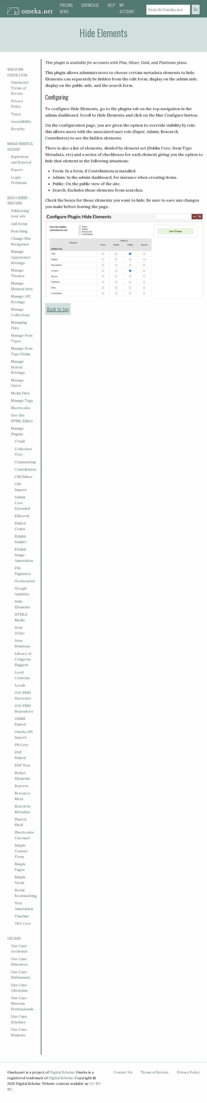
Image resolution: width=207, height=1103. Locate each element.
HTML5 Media (21, 617)
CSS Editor (24, 477)
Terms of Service (155, 1072)
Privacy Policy (17, 104)
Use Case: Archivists (19, 949)
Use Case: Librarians (19, 988)
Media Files (20, 393)
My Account (127, 8)
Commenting (25, 462)
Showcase (90, 5)
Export (17, 169)
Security (18, 129)
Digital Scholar (62, 1072)
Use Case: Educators (19, 962)
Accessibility (21, 121)
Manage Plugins (17, 431)
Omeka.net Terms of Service (19, 88)
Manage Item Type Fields (21, 351)
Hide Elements (22, 604)
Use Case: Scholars (19, 1019)
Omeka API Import (24, 735)
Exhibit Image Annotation (24, 555)
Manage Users (17, 383)
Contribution (25, 469)
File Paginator (23, 571)
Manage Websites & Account (20, 146)
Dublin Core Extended (22, 503)
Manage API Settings (20, 299)
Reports (21, 786)
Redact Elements (22, 776)
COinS (20, 441)
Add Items (19, 224)
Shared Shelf (20, 822)
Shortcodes (20, 408)
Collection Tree (23, 452)
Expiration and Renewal (21, 159)
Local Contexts (22, 675)
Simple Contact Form (21, 851)
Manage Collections (20, 312)
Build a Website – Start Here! (18, 200)
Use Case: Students (19, 1032)
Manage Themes (17, 273)
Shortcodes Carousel (24, 835)
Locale (20, 685)
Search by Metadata (23, 809)
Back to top (58, 309)
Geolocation (25, 581)
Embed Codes (20, 526)
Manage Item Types (21, 338)
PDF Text (22, 765)
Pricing (66, 5)
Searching (19, 231)
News (64, 12)
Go (196, 9)
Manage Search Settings (18, 367)
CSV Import (21, 487)
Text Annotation (24, 906)
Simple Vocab (20, 880)
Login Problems (19, 180)
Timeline (22, 916)
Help (111, 5)
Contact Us (123, 1072)
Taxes (16, 114)
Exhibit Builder (21, 539)
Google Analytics (22, 591)
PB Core (21, 745)
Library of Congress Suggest (23, 659)
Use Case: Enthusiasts (20, 975)
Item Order (20, 630)
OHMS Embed (20, 721)
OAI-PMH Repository (24, 708)
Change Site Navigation (21, 241)
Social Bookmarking (26, 893)
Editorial (22, 516)
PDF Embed (20, 755)
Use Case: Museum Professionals (22, 1004)
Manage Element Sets (22, 286)
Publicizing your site (20, 214)
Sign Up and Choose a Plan (17, 72)
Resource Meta (22, 796)
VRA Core (23, 923)
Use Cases (14, 938)
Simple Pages (20, 867)
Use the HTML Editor (22, 418)
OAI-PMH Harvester (23, 695)
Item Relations (22, 643)
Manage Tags (22, 400)
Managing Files (19, 325)
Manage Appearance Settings (20, 257)
